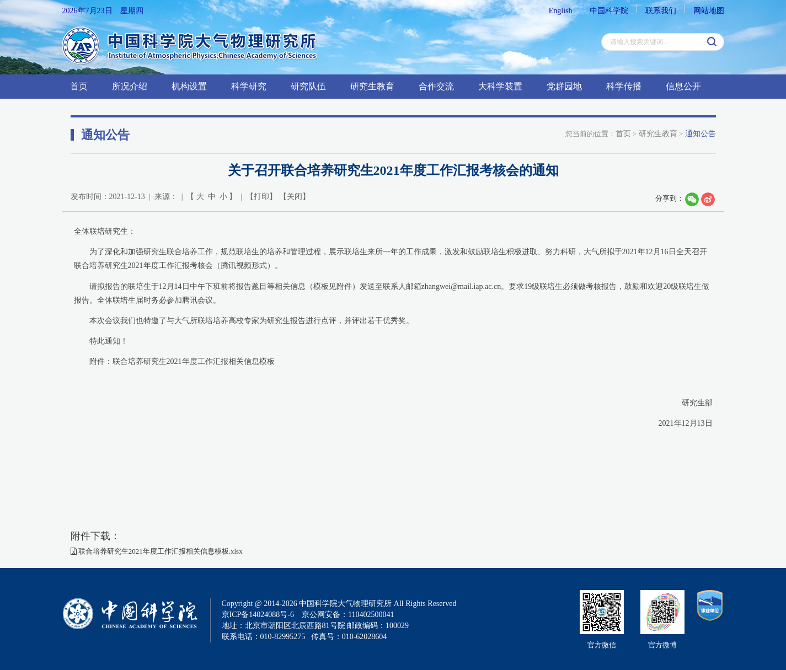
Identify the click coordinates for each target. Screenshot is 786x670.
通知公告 (700, 134)
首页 (79, 86)
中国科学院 (609, 11)
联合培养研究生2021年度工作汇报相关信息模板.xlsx (157, 551)
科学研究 (248, 86)
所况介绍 (129, 86)
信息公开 (683, 86)
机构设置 (189, 86)
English (561, 11)
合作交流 (436, 86)
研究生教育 (372, 86)
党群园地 (564, 86)
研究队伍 (308, 86)
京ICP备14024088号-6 (258, 614)
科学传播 (623, 86)
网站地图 (708, 11)
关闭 (294, 196)
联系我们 (660, 11)
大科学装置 (500, 86)
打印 (261, 196)
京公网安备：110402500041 (348, 614)
